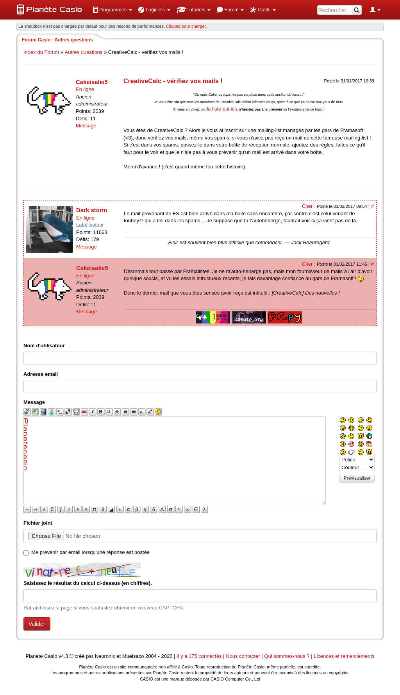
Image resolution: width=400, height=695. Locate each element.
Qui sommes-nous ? (286, 656)
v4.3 (63, 656)
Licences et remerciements (344, 656)
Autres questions (84, 52)
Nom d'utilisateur (44, 345)
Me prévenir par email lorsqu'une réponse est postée (90, 552)
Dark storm (91, 210)
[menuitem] (112, 10)
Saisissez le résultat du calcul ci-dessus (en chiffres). (87, 583)
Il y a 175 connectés (200, 656)
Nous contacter (243, 656)
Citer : (309, 206)
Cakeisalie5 (92, 82)
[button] (112, 10)
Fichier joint (37, 523)
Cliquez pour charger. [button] (186, 26)
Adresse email (40, 374)
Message (86, 126)
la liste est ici (221, 109)
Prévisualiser (357, 478)
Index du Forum (41, 52)
